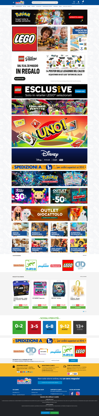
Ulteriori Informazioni (49, 409)
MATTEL (24, 6)
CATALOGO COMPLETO (67, 6)
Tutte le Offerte (83, 276)
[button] (83, 2)
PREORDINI (55, 6)
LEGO (13, 6)
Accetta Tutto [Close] (54, 412)
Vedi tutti (84, 255)
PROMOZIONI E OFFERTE (47, 6)
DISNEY (28, 6)
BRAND (60, 6)
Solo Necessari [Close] (45, 412)
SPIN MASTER (38, 6)
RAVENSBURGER (19, 6)
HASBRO (33, 6)
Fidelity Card (35, 392)
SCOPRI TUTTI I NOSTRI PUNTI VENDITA (50, 382)
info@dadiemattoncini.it (56, 394)
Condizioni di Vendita (37, 395)
